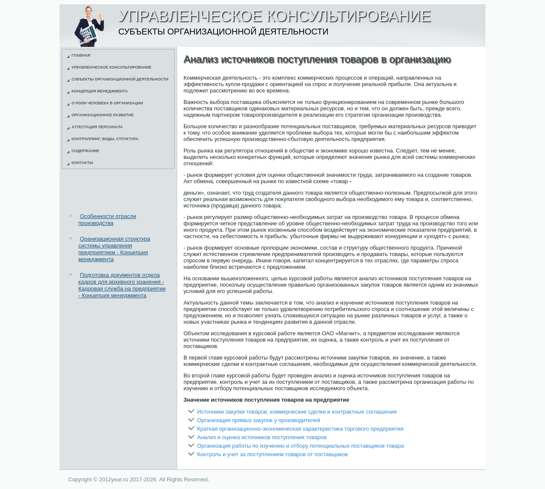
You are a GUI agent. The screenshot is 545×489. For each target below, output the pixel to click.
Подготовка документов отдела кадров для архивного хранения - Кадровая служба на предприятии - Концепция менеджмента (122, 285)
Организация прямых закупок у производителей (258, 420)
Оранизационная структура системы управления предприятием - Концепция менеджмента (114, 249)
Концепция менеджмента (100, 91)
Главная (81, 55)
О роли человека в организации (107, 103)
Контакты (82, 163)
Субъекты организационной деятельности (120, 79)
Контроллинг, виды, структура (105, 139)
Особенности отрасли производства (107, 219)
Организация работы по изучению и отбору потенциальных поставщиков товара (300, 446)
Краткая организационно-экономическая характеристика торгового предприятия (300, 429)
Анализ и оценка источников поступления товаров (262, 437)
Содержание (85, 151)
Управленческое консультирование (112, 67)
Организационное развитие (103, 115)
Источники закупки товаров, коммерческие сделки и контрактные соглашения (297, 411)
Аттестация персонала (97, 127)
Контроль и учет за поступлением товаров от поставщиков (272, 454)
